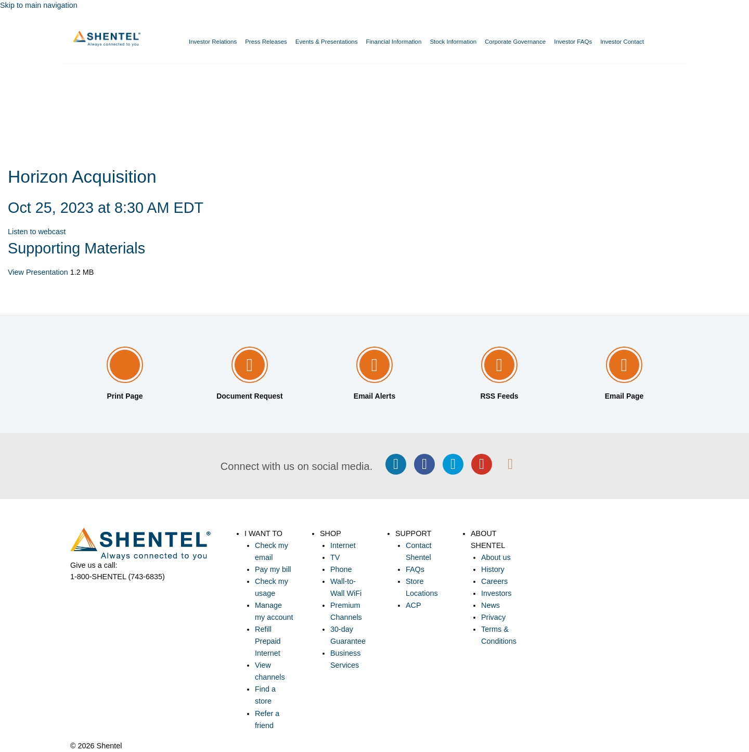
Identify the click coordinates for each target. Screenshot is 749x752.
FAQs (415, 569)
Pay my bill (273, 569)
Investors (496, 593)
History (493, 569)
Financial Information (394, 42)
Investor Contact (622, 42)
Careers (494, 581)
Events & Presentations (326, 42)
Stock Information (453, 42)
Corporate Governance (515, 42)
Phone (341, 569)
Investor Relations (213, 42)
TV (335, 557)
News (490, 605)
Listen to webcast (37, 231)
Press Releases (266, 42)
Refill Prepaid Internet (268, 641)
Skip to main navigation (39, 5)
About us (496, 557)
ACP (413, 605)
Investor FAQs (573, 42)
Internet (343, 545)
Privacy (493, 617)
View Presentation (38, 272)
